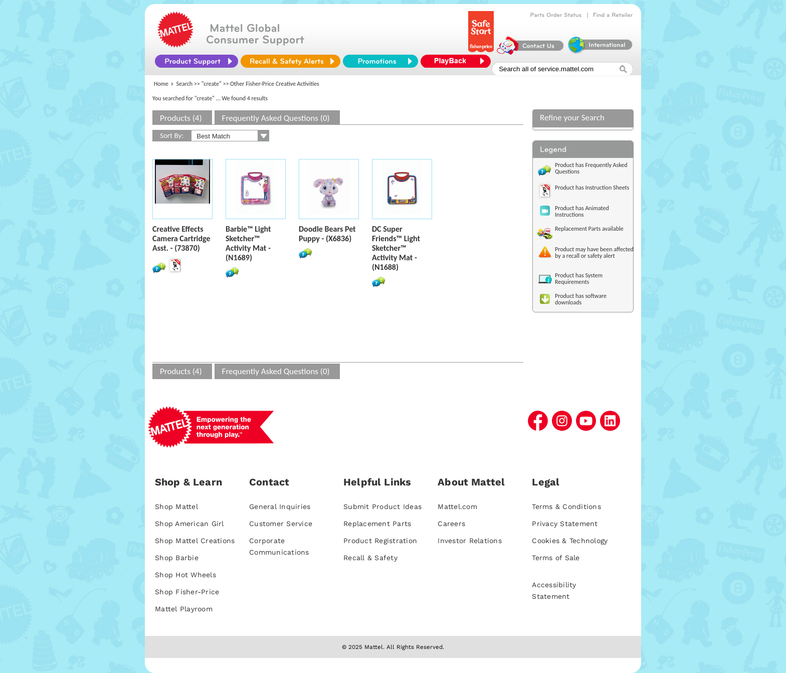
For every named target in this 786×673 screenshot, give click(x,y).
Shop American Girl (189, 524)
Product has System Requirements (579, 278)
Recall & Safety (370, 558)
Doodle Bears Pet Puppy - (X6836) (327, 233)
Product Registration (380, 541)
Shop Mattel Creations (195, 541)
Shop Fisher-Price (187, 592)
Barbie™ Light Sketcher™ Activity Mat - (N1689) (248, 243)
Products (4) (181, 118)
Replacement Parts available (589, 228)
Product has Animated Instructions (582, 211)
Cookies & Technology (570, 541)
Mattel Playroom (184, 609)
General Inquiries (279, 506)
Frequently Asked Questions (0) (276, 118)
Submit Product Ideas (382, 506)
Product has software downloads (581, 299)
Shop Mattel (176, 506)
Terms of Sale (555, 558)
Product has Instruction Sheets (592, 187)
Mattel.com (457, 506)
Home (161, 83)
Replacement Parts (377, 524)
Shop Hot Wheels (185, 575)
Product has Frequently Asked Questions (591, 168)
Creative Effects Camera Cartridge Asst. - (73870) (181, 238)
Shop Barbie (177, 558)
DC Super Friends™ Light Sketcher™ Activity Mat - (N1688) (396, 248)
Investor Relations (470, 541)
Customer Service (280, 524)
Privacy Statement (565, 524)
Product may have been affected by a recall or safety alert (594, 252)
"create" (212, 83)
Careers (451, 524)
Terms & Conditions (566, 506)
